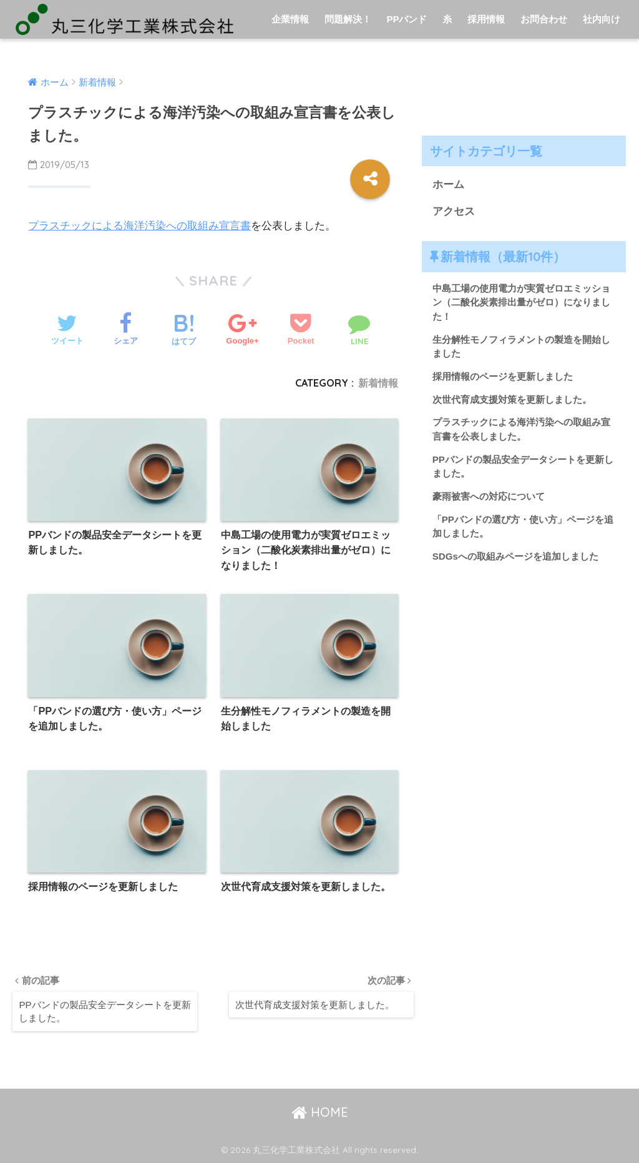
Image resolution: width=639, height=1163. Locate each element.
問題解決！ (347, 19)
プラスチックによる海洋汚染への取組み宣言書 (139, 226)
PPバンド (406, 19)
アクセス (453, 211)
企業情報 (290, 19)
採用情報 (486, 19)
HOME (319, 1112)
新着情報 (378, 383)
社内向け (601, 19)
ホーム (448, 185)
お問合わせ (543, 19)
